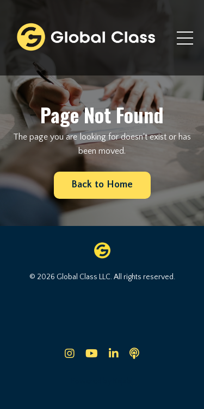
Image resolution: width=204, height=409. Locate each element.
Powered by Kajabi (102, 381)
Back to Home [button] (102, 184)
